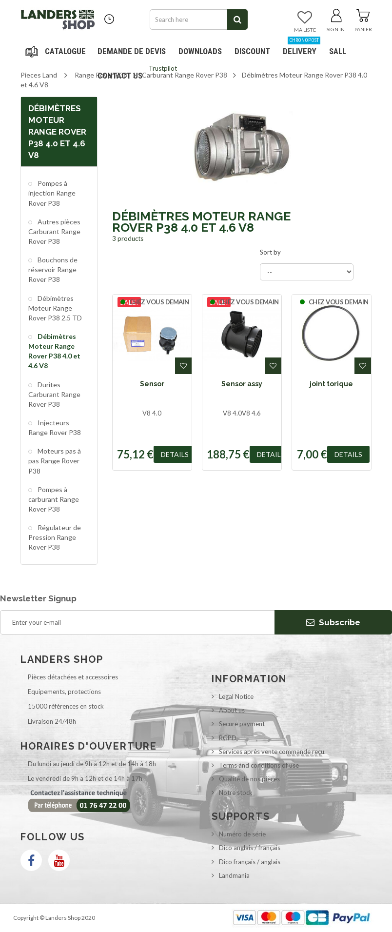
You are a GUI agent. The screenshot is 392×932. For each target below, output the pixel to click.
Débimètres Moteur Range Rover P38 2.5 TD (55, 308)
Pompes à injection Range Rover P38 (52, 193)
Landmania (234, 875)
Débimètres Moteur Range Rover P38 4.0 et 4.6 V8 (54, 351)
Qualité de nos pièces (249, 779)
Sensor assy (241, 384)
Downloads (200, 51)
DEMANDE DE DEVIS (132, 51)
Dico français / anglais (249, 862)
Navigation (57, 51)
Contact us (120, 75)
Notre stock (236, 792)
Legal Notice (236, 696)
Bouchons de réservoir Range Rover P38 (53, 269)
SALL (337, 51)
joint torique (331, 384)
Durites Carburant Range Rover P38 (54, 394)
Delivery (301, 47)
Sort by (270, 252)
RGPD (227, 738)
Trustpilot (163, 68)
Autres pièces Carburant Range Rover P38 (54, 231)
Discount (254, 47)
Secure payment (242, 724)
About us (232, 710)
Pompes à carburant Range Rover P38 (53, 499)
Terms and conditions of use (259, 765)
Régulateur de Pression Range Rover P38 (54, 537)
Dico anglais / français (249, 848)
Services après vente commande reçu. (272, 751)
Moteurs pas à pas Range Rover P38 (54, 461)
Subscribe (333, 622)
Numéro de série (242, 834)
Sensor (152, 384)
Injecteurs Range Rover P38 (54, 427)
